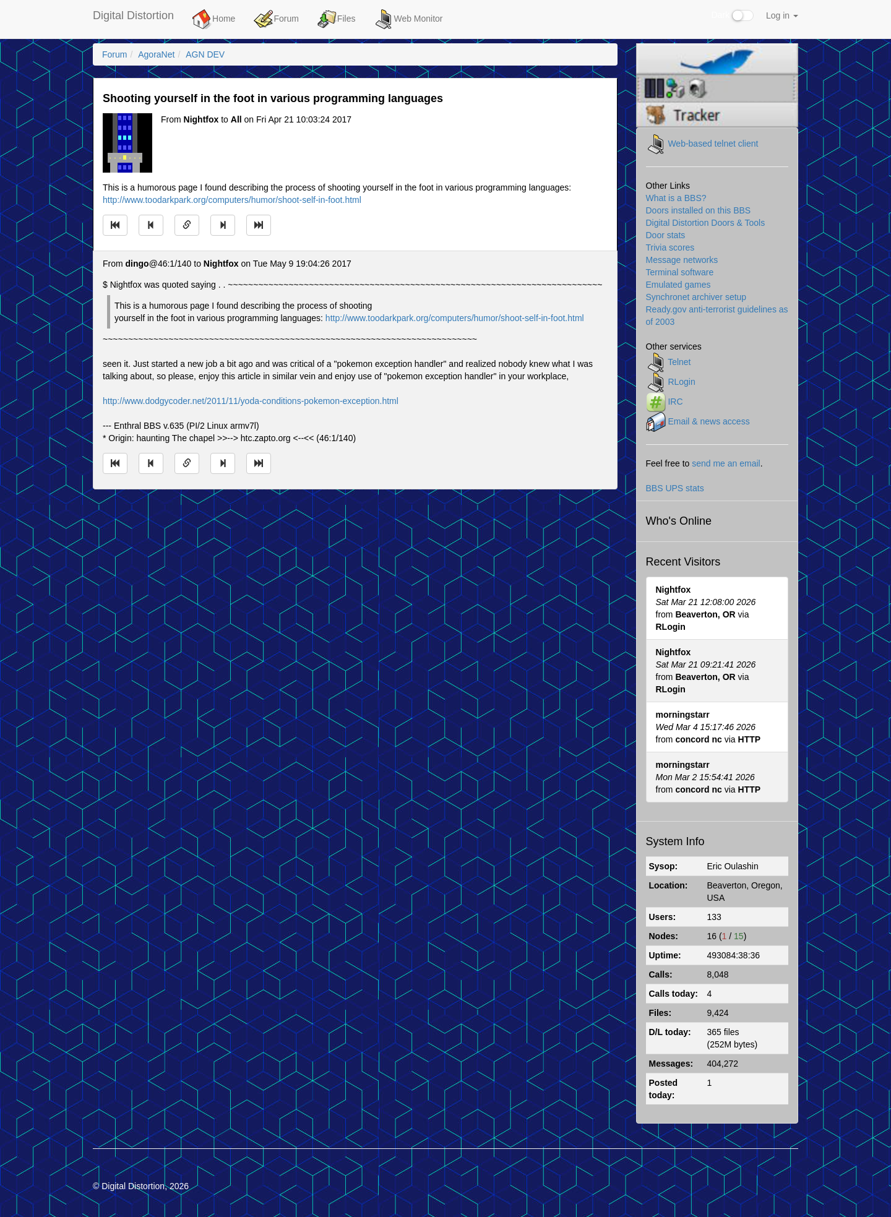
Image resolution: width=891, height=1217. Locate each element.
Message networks (682, 260)
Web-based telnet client (713, 143)
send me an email (726, 463)
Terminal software (680, 272)
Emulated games (678, 285)
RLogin (681, 381)
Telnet (679, 361)
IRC (675, 401)
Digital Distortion (133, 15)
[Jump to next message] (222, 225)
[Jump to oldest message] (115, 225)
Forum (276, 19)
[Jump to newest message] (258, 225)
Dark (733, 15)
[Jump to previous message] (151, 225)
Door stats (666, 235)
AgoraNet (156, 54)
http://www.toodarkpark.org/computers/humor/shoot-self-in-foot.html (232, 200)
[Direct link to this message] (186, 225)
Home (213, 19)
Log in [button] (782, 15)
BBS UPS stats (675, 488)
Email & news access (708, 421)
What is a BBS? (676, 198)
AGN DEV (205, 54)
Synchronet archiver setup (696, 297)
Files (336, 19)
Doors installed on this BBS (698, 210)
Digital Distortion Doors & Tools (705, 223)
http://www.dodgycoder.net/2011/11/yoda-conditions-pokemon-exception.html (250, 401)
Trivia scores (670, 247)
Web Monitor (408, 19)
